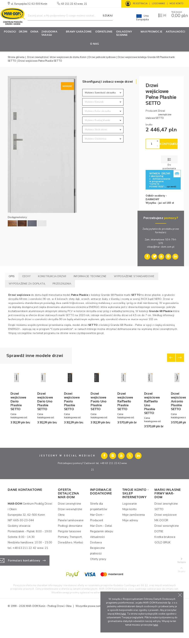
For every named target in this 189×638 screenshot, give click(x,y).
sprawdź (171, 186)
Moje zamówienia (133, 537)
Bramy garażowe (79, 31)
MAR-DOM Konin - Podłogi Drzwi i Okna (49, 628)
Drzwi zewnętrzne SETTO (166, 528)
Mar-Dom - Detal (101, 548)
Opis (12, 276)
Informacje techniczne (90, 276)
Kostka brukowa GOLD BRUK (164, 561)
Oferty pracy (98, 581)
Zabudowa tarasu (49, 33)
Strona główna (16, 57)
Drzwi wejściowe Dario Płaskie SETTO (26, 432)
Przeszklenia (62, 283)
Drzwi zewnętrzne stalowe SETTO (158, 114)
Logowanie (129, 525)
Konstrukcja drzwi (52, 276)
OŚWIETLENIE (104, 31)
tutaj (123, 613)
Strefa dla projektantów (98, 528)
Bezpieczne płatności (97, 572)
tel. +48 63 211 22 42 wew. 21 (28, 570)
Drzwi (23, 31)
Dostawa (96, 564)
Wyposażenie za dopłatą (27, 283)
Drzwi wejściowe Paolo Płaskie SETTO (117, 432)
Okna (34, 31)
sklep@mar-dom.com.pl (160, 247)
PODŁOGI (10, 31)
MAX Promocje (151, 31)
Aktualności (175, 31)
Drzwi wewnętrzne (70, 531)
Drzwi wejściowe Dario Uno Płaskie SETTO (69, 434)
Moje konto (129, 531)
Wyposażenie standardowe (134, 276)
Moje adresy (130, 542)
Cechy (26, 276)
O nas (94, 43)
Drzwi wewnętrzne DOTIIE (166, 550)
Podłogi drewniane (70, 548)
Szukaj (108, 15)
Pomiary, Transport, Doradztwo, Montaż (70, 561)
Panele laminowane (70, 542)
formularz (160, 232)
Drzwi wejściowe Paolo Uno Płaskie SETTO (161, 434)
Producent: (152, 111)
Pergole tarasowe (69, 553)
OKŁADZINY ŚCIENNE (124, 33)
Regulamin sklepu (101, 553)
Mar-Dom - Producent (97, 539)
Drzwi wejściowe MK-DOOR (165, 539)
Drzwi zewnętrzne (69, 525)
